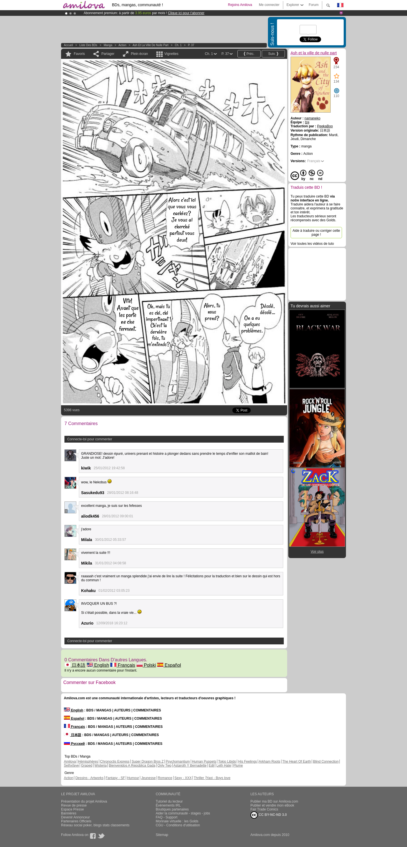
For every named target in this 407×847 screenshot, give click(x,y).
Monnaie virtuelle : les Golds (177, 821)
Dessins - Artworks (89, 778)
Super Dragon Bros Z (147, 762)
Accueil (68, 45)
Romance (165, 778)
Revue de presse (74, 805)
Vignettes (171, 54)
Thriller (199, 778)
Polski (146, 665)
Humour (133, 778)
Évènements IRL (168, 805)
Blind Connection (326, 762)
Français (122, 665)
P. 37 (191, 45)
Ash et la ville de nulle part (150, 45)
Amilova (70, 762)
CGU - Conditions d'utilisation (178, 825)
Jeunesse (148, 778)
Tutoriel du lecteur (169, 801)
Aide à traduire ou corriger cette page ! (316, 233)
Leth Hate (224, 765)
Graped (86, 765)
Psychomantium (178, 762)
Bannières (68, 813)
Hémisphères (88, 762)
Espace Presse (72, 809)
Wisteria (100, 765)
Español (169, 665)
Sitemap (162, 835)
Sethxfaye (71, 765)
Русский (74, 744)
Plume (238, 765)
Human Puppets (204, 762)
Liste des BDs (88, 45)
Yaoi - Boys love (218, 778)
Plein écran (139, 54)
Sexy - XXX (183, 778)
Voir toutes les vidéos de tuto (312, 244)
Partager (107, 54)
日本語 (74, 665)
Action (122, 45)
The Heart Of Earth (296, 762)
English (98, 665)
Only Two (164, 765)
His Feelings (247, 762)
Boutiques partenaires (172, 809)
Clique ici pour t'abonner (186, 13)
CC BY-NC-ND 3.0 (268, 815)
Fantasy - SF (115, 778)
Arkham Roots (269, 762)
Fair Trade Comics (264, 809)
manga (108, 45)
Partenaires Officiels (76, 821)
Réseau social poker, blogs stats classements (95, 825)
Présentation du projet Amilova (84, 801)
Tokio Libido (227, 762)
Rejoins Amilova (240, 5)
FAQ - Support (166, 817)
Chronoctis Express (114, 762)
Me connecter (269, 5)
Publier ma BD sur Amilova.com (274, 801)
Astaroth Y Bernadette (190, 765)
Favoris (79, 54)
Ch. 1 (178, 45)
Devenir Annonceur (75, 817)
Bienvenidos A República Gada (132, 765)
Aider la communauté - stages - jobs (183, 813)
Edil (211, 765)
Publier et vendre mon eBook (272, 805)
